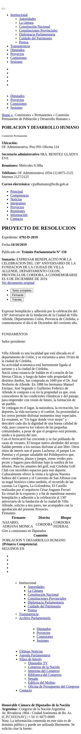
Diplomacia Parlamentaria (37, 34)
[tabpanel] (40, 408)
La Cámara (35, 590)
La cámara (26, 22)
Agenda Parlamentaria (34, 655)
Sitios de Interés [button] (30, 659)
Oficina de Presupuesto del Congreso (53, 686)
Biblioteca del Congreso (45, 675)
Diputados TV (38, 663)
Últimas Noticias (31, 651)
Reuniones (17, 211)
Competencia (19, 195)
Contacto (16, 219)
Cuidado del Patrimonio (35, 38)
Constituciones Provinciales (38, 30)
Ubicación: (10, 143)
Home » (8, 115)
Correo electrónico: (16, 184)
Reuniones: (10, 165)
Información (18, 215)
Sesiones (16, 61)
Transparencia (20, 46)
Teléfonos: (9, 173)
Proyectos (17, 54)
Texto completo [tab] (22, 290)
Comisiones (18, 58)
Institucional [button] (19, 15)
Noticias (16, 199)
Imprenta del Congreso (44, 671)
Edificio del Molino (41, 682)
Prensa (23, 42)
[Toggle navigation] (3, 8)
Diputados (17, 50)
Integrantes (18, 203)
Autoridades (27, 19)
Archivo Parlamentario (35, 618)
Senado (33, 678)
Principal (16, 191)
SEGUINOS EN (13, 548)
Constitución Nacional (34, 26)
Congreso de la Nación (44, 667)
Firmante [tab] (18, 295)
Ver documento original (18, 283)
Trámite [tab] (17, 299)
